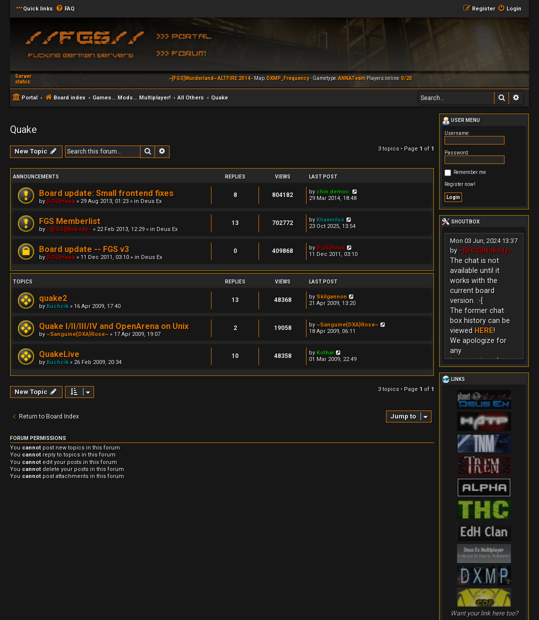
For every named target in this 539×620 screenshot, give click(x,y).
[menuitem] (65, 9)
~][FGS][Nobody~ (69, 229)
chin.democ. (333, 191)
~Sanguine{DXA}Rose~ (77, 334)
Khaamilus (330, 219)
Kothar (325, 353)
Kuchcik (57, 306)
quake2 (53, 298)
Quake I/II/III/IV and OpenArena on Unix (113, 326)
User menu (461, 121)
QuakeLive (59, 354)
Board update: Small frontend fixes (106, 193)
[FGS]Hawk (60, 201)
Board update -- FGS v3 (84, 249)
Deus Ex (151, 201)
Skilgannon (331, 297)
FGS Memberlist (69, 221)
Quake (23, 130)
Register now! (460, 184)
